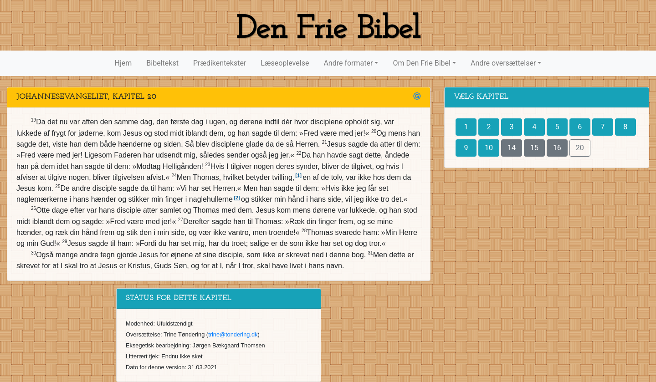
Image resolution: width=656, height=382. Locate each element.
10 (489, 147)
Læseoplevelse (285, 63)
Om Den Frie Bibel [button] (421, 63)
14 (511, 147)
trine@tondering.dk (232, 334)
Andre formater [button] (348, 63)
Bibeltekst (162, 63)
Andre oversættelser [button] (503, 63)
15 (534, 147)
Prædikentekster (219, 63)
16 (557, 147)
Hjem (123, 63)
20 (580, 147)
